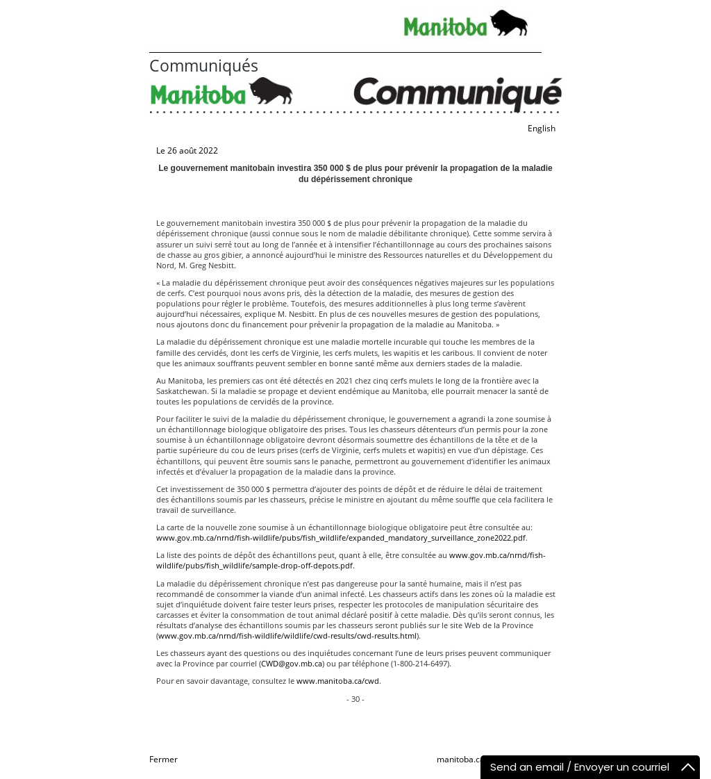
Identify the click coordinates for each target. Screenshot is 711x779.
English (541, 128)
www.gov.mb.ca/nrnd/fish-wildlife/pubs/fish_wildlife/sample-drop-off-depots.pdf (351, 560)
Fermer (163, 759)
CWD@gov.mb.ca (291, 663)
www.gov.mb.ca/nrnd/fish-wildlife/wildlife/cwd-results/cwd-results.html (287, 635)
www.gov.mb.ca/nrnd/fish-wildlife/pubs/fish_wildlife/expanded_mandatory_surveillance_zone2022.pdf (341, 537)
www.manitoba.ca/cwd (337, 680)
